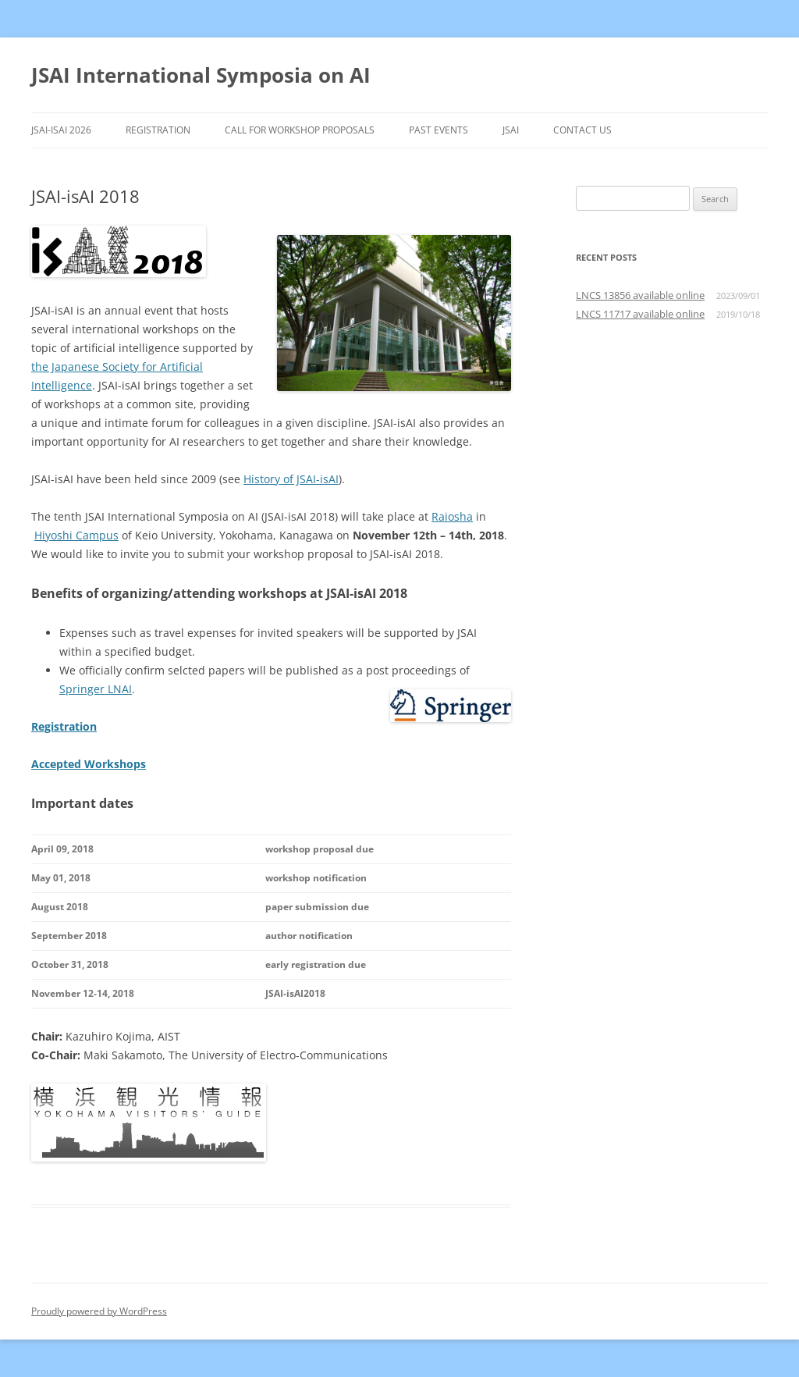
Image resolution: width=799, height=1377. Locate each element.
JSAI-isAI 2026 (61, 130)
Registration (158, 130)
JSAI (510, 130)
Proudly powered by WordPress (99, 1311)
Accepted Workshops (88, 763)
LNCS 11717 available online (640, 314)
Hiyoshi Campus (76, 535)
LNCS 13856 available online (640, 295)
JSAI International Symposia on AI (201, 75)
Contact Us (582, 130)
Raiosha (452, 516)
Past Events (438, 130)
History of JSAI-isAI (291, 478)
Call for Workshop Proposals (300, 130)
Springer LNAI (95, 688)
